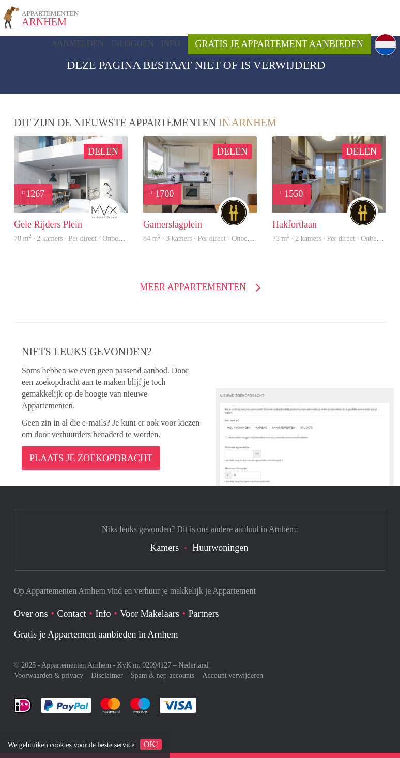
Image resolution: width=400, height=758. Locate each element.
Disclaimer (106, 675)
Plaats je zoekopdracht (90, 458)
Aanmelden (77, 43)
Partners (204, 614)
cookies (61, 745)
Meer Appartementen (194, 287)
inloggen (132, 43)
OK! (151, 744)
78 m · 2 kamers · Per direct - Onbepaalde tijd (81, 238)
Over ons (31, 614)
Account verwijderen (232, 675)
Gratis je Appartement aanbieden (279, 44)
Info (170, 43)
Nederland (193, 665)
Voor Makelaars (149, 614)
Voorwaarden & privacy (48, 675)
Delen (103, 151)
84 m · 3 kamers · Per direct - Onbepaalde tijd (210, 238)
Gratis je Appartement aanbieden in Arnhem (96, 634)
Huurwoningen (220, 547)
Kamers (164, 547)
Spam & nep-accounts (163, 675)
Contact (71, 614)
